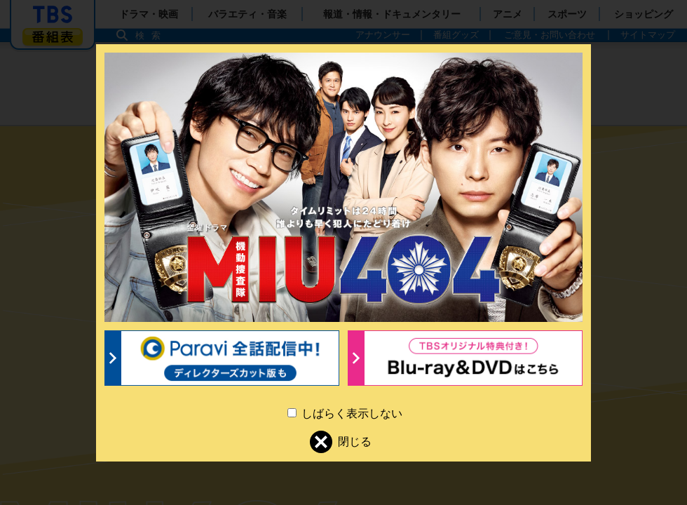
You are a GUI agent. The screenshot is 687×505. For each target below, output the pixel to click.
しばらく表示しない (350, 413)
